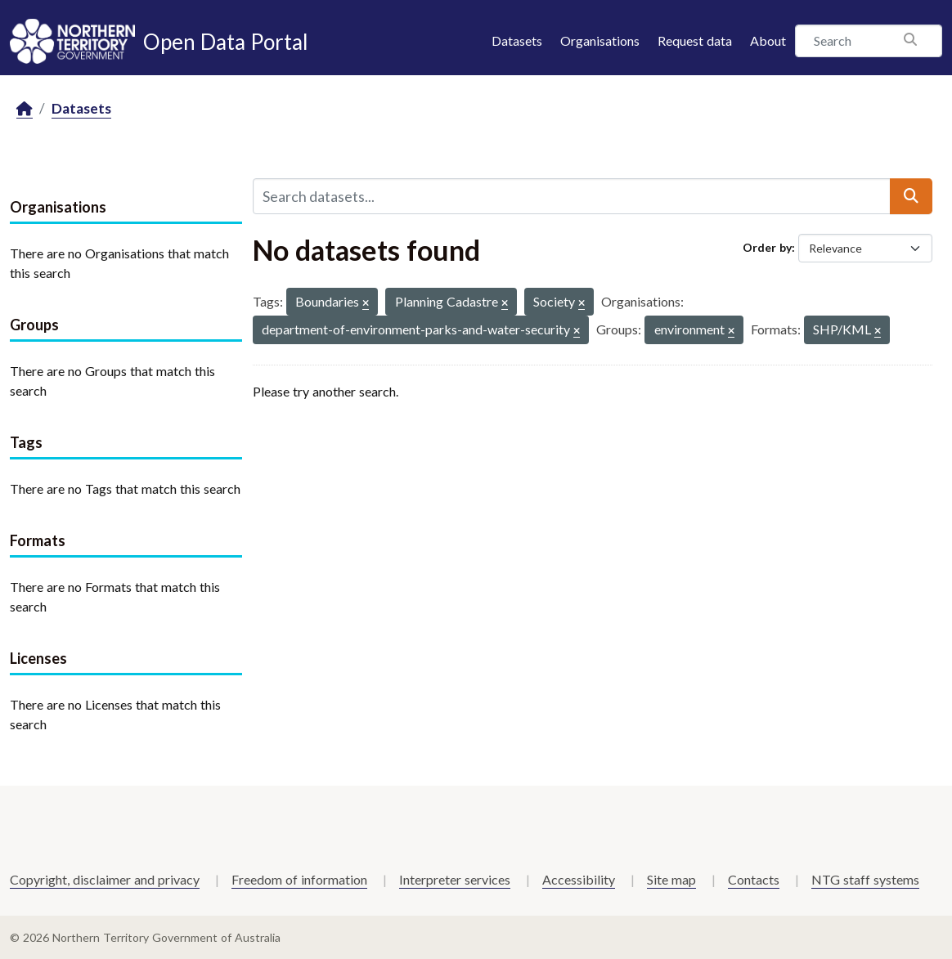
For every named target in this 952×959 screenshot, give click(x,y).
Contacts (753, 879)
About (768, 40)
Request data (695, 40)
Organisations (600, 40)
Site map (671, 879)
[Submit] (911, 196)
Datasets (517, 40)
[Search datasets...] (572, 196)
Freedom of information (299, 879)
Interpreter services (454, 879)
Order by (767, 247)
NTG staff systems (865, 879)
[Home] (24, 109)
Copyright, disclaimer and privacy (105, 879)
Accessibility (578, 879)
